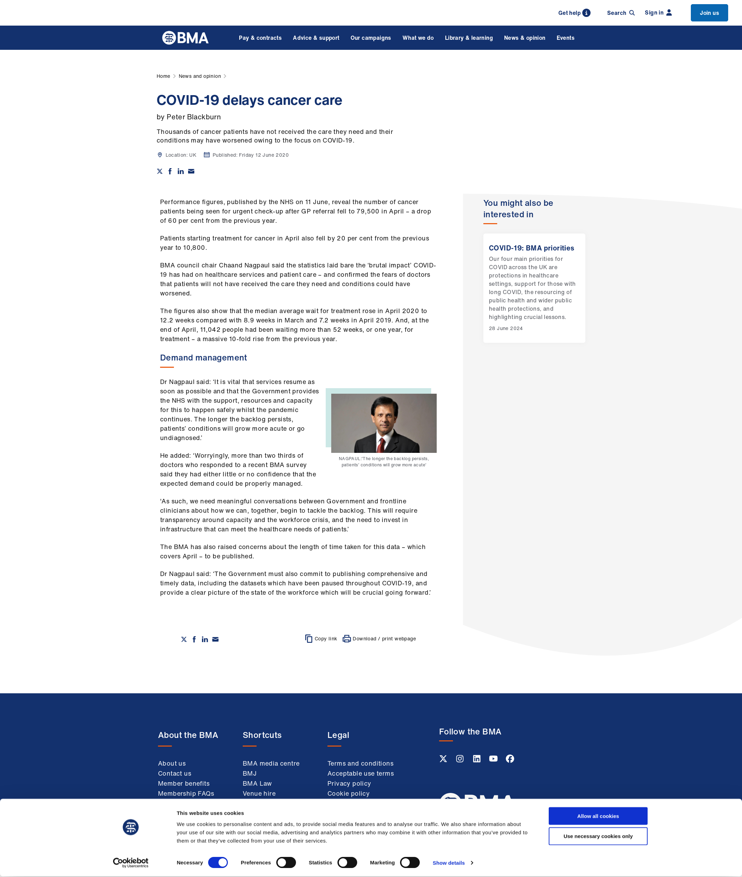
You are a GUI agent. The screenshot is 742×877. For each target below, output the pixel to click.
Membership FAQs (186, 793)
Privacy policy (349, 783)
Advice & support (316, 38)
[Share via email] (191, 171)
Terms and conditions (360, 763)
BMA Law (257, 783)
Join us (709, 13)
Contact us (174, 773)
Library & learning (469, 38)
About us (172, 763)
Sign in (658, 12)
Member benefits (184, 783)
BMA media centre (271, 763)
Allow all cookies (598, 535)
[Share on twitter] (160, 171)
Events (566, 38)
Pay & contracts (260, 38)
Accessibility (347, 822)
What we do (418, 38)
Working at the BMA (189, 803)
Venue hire (259, 793)
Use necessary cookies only (598, 555)
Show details (449, 582)
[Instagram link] (460, 761)
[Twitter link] (444, 761)
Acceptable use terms (360, 773)
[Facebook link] (510, 761)
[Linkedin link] (477, 761)
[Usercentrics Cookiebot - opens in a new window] (131, 582)
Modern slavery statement (351, 808)
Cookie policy (348, 793)
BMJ (250, 773)
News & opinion (525, 38)
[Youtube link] (494, 761)
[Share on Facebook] (170, 171)
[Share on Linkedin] (181, 171)
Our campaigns (371, 38)
